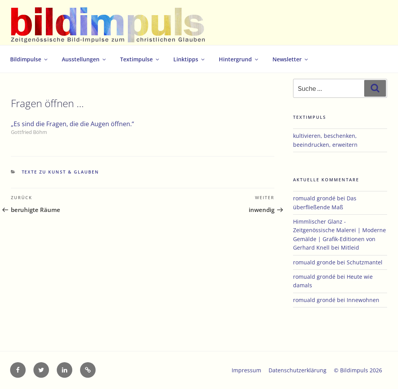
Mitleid (350, 247)
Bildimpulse (29, 59)
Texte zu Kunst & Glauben (61, 172)
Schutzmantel (364, 262)
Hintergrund (239, 59)
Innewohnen (363, 300)
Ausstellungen (84, 59)
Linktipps (189, 59)
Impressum (246, 370)
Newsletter (290, 59)
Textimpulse (140, 59)
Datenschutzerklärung (297, 370)
